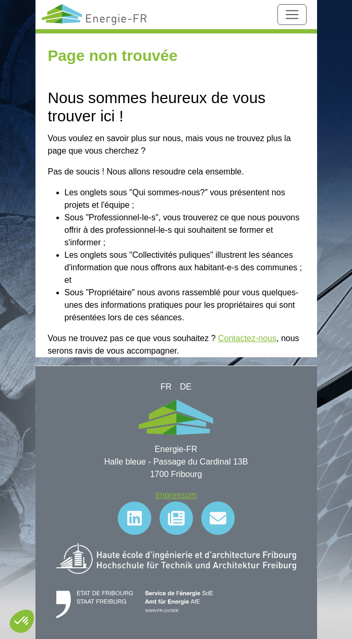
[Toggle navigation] (292, 14)
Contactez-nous (247, 338)
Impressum (176, 495)
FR (166, 386)
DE (185, 386)
